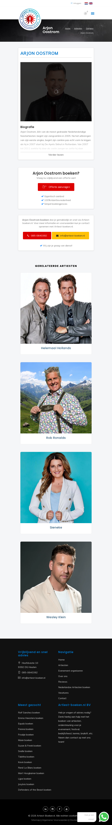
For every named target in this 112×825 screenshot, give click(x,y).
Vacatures (63, 692)
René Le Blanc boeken (29, 767)
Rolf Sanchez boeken (29, 712)
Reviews (62, 681)
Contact (62, 698)
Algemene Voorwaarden (55, 819)
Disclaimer (75, 819)
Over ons (62, 676)
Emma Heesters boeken (30, 718)
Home (67, 28)
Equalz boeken (25, 723)
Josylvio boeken (26, 784)
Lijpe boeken (24, 778)
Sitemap (35, 819)
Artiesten (78, 28)
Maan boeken (25, 740)
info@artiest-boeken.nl (33, 677)
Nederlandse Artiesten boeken (74, 687)
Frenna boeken (25, 729)
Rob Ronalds (56, 438)
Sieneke (56, 527)
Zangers (89, 28)
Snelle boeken (25, 751)
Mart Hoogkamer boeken (31, 773)
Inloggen (75, 3)
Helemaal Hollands (56, 348)
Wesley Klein (56, 617)
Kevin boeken (25, 762)
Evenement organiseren (70, 670)
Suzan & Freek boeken (29, 745)
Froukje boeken (26, 734)
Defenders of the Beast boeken (34, 789)
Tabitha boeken (26, 756)
